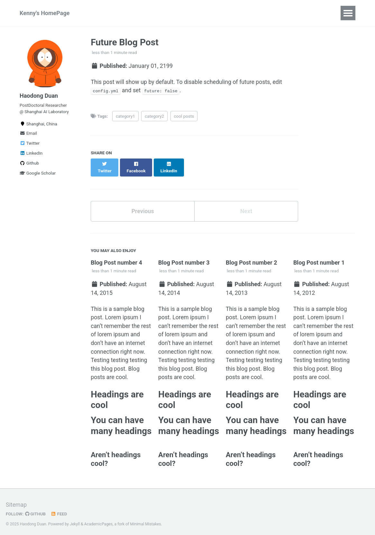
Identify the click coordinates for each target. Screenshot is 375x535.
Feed (59, 510)
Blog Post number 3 (184, 256)
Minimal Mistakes (146, 520)
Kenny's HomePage (44, 13)
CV (140, 13)
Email (28, 134)
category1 (125, 116)
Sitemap (16, 501)
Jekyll (75, 520)
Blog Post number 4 (116, 256)
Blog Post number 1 (319, 256)
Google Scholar (38, 174)
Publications (108, 13)
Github (29, 164)
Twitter (30, 144)
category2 (154, 116)
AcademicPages (98, 520)
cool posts (184, 116)
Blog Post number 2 (251, 256)
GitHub (35, 510)
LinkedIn (31, 154)
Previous (142, 205)
